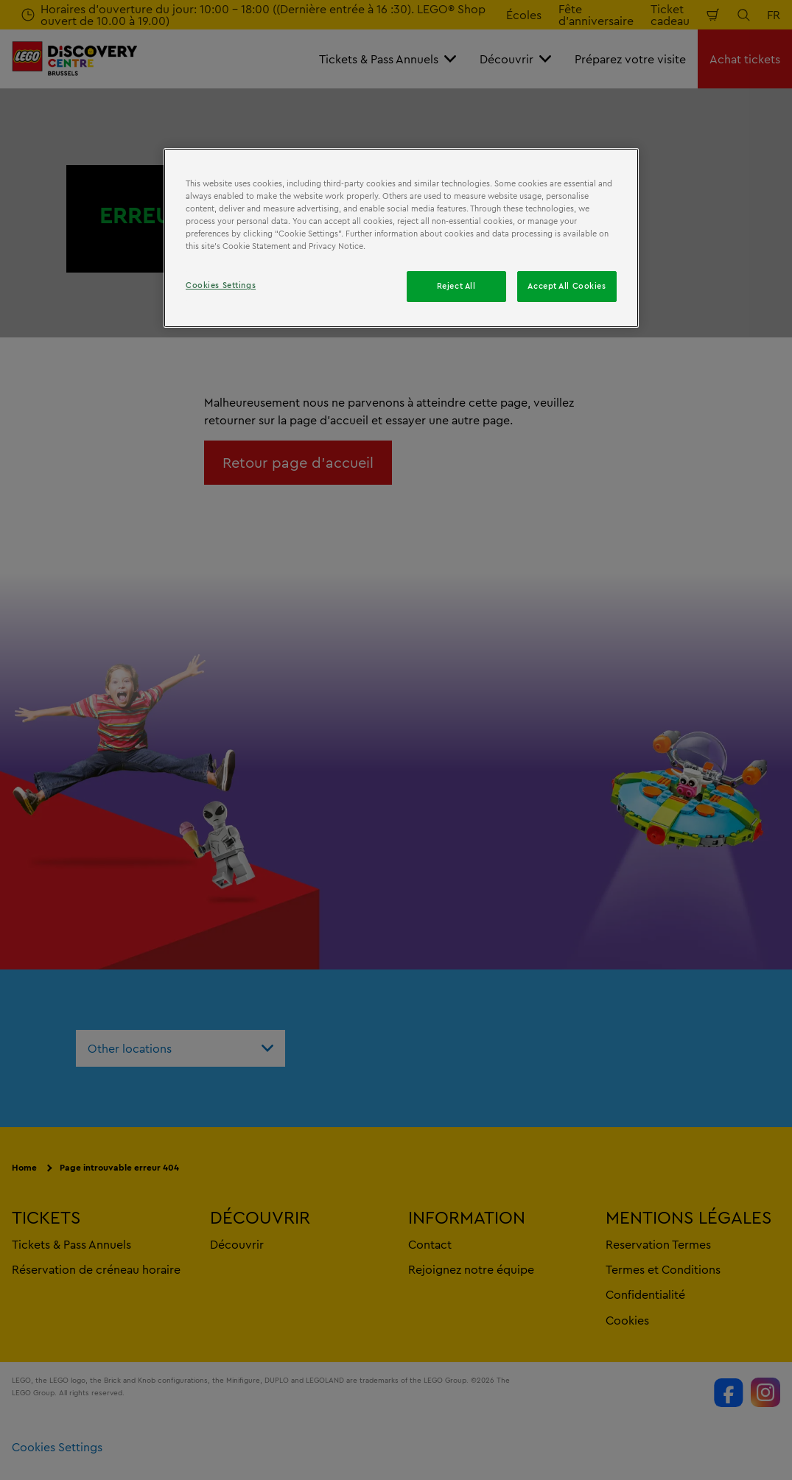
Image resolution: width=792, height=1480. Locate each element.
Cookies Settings (221, 285)
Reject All (456, 286)
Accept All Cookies (567, 286)
